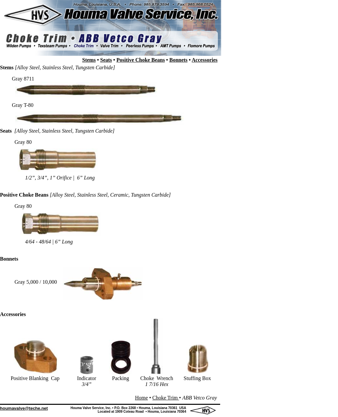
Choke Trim (165, 398)
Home (141, 398)
